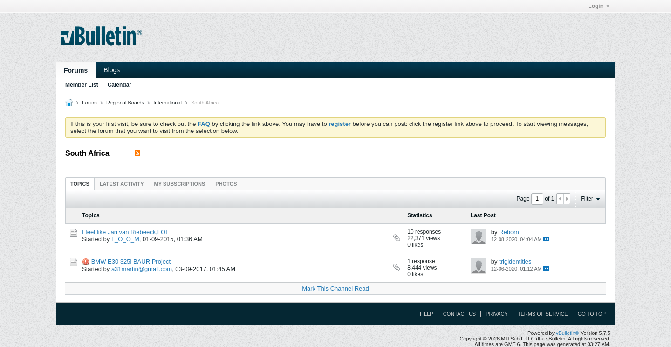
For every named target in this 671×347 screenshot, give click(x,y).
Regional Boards (125, 102)
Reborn (509, 232)
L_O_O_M (125, 239)
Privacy (496, 314)
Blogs (111, 70)
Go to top (592, 314)
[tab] (80, 183)
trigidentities (515, 261)
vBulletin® (567, 333)
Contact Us (459, 314)
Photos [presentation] (226, 184)
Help (426, 314)
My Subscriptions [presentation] (179, 184)
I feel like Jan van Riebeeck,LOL (125, 232)
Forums (76, 70)
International (167, 102)
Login (598, 6)
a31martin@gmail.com (141, 268)
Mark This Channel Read (335, 288)
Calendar (119, 85)
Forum (89, 102)
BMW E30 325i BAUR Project (131, 261)
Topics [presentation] (79, 184)
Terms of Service (543, 314)
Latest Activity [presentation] (122, 184)
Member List (81, 85)
